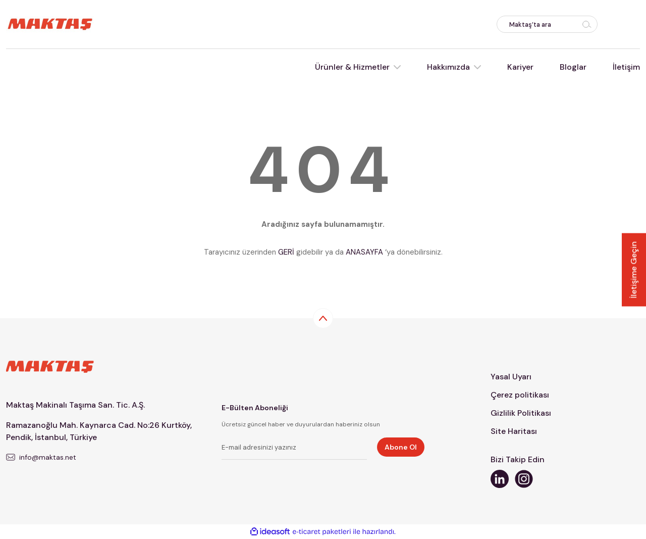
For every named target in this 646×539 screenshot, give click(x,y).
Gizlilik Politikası (521, 413)
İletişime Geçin (633, 269)
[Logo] (50, 24)
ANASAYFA (364, 252)
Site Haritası (514, 431)
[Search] (547, 24)
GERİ (286, 252)
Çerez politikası (520, 394)
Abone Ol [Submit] (401, 447)
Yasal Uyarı (511, 376)
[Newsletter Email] (294, 448)
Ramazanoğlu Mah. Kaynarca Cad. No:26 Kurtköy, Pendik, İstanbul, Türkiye (99, 431)
